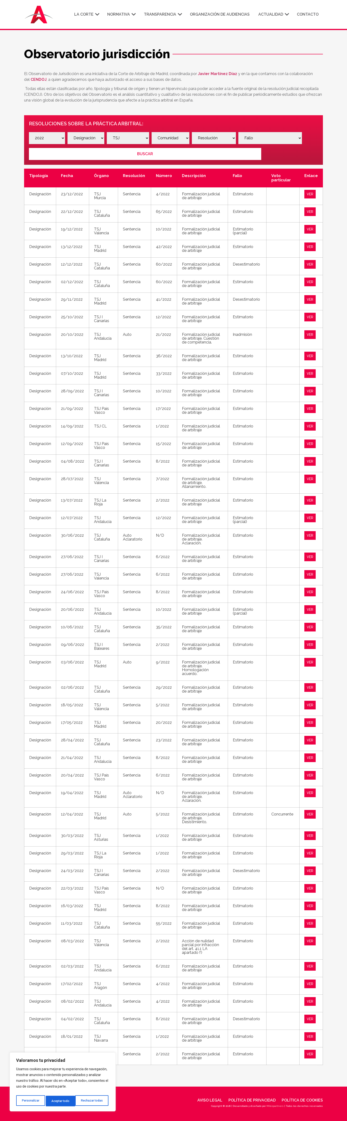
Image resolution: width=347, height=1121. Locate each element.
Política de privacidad (252, 1098)
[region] (63, 1083)
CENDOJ (39, 79)
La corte (86, 14)
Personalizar (30, 1101)
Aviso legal (209, 1098)
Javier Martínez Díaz (217, 73)
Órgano (101, 174)
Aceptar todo (95, 1101)
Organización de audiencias (220, 14)
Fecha (67, 174)
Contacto (308, 14)
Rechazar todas (62, 1101)
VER (310, 192)
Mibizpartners (275, 1104)
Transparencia (162, 14)
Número (164, 174)
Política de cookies (302, 1098)
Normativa (121, 14)
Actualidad (273, 14)
